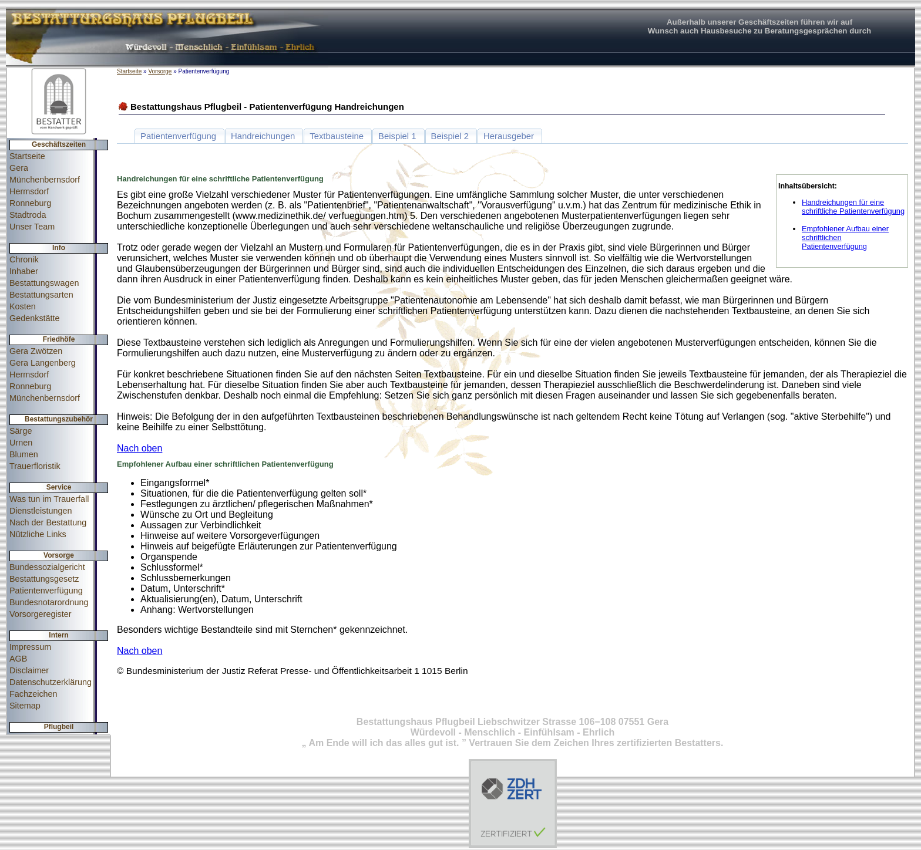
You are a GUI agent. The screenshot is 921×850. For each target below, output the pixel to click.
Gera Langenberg (42, 362)
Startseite (27, 156)
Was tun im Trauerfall (49, 499)
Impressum (30, 647)
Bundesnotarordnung (48, 602)
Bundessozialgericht (47, 567)
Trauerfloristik (34, 466)
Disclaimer (29, 670)
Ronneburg (30, 203)
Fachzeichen (33, 694)
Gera (18, 168)
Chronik (24, 259)
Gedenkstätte (34, 318)
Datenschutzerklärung (50, 682)
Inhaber (23, 271)
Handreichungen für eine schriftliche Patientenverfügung (853, 206)
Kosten (22, 306)
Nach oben (139, 448)
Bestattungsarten (41, 294)
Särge (20, 431)
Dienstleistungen (40, 510)
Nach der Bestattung (47, 522)
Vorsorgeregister (40, 614)
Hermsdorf (29, 191)
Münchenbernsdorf (44, 179)
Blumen (23, 454)
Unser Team (32, 226)
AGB (18, 658)
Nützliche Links (37, 534)
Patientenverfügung (46, 590)
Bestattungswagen (44, 283)
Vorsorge (160, 71)
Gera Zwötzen (35, 351)
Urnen (20, 442)
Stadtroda (27, 215)
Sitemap (25, 705)
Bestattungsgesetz (44, 578)
